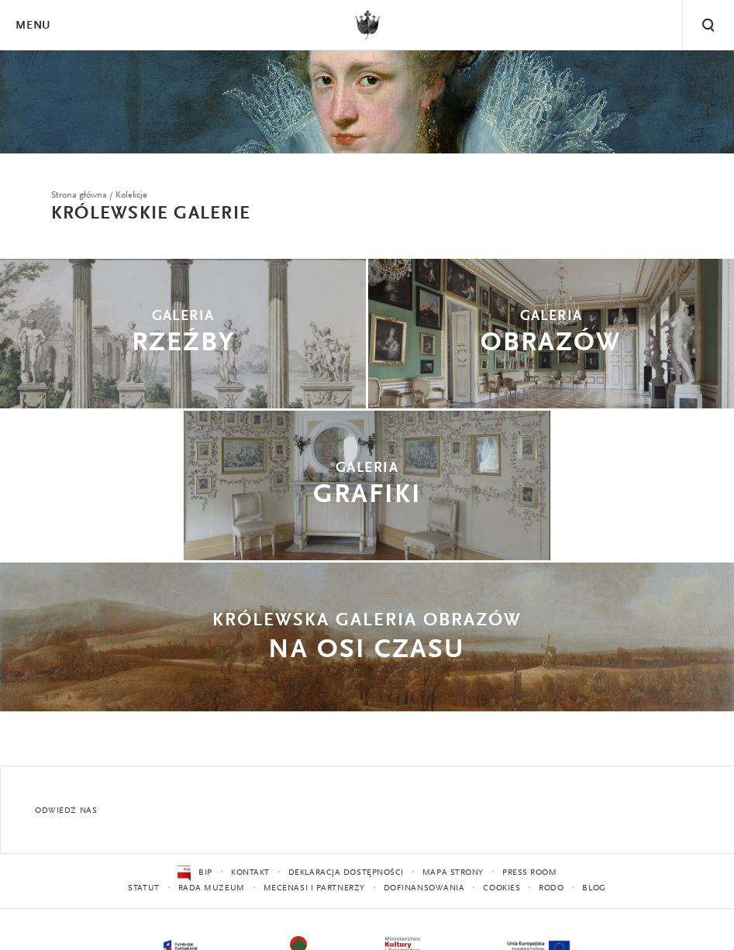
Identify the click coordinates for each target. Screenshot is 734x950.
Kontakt (250, 873)
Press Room (529, 873)
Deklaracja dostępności (346, 873)
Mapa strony (453, 873)
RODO (551, 888)
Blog (593, 888)
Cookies (501, 888)
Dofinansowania (424, 888)
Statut (143, 888)
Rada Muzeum (211, 888)
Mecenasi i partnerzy (314, 888)
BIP (194, 873)
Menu (33, 26)
